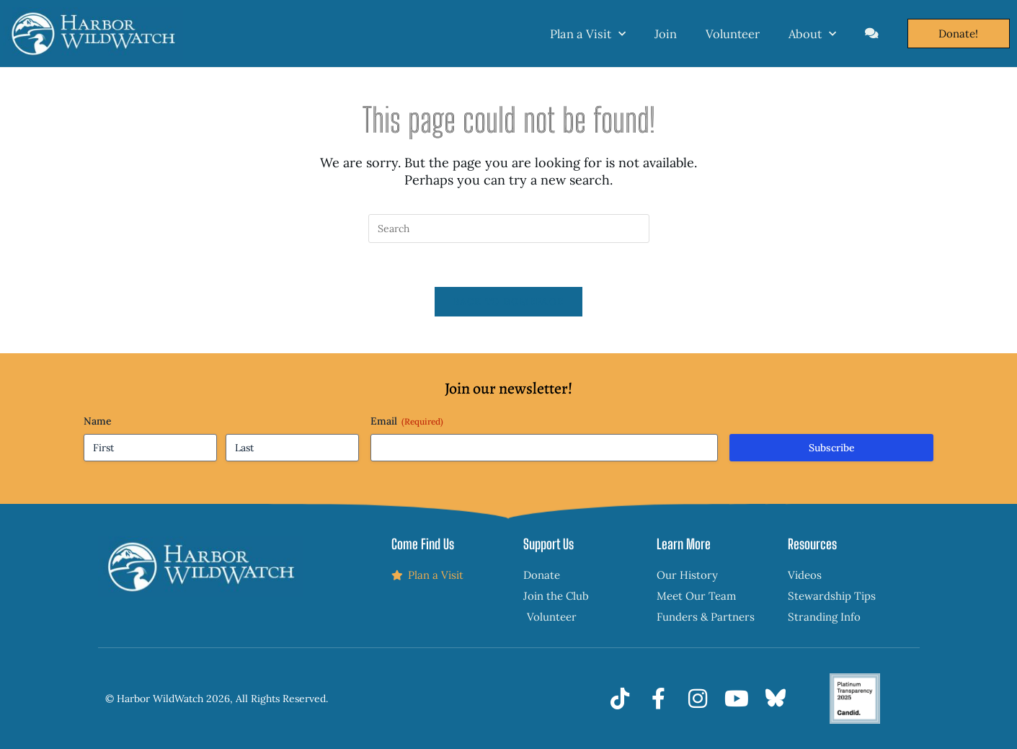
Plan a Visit (588, 33)
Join (665, 34)
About (812, 33)
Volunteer (733, 34)
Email (406, 421)
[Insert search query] (508, 228)
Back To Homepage (508, 302)
